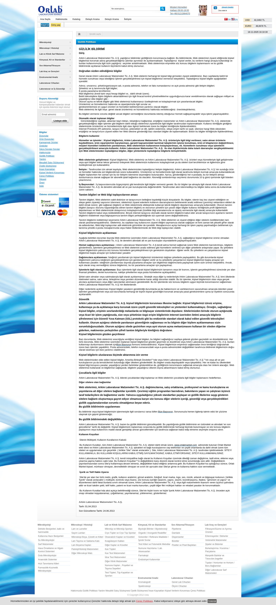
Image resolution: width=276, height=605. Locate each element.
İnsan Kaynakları (47, 169)
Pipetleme (176, 529)
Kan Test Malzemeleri (115, 553)
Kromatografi (144, 582)
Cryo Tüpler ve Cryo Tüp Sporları (120, 533)
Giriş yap (55, 25)
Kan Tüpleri (110, 549)
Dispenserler (178, 537)
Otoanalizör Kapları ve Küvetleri (120, 537)
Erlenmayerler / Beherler (216, 536)
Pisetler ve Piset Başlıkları (184, 545)
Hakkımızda (44, 152)
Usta (146, 595)
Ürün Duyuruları (46, 139)
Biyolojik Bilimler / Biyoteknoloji (152, 529)
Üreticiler (43, 146)
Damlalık (176, 533)
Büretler (175, 541)
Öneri (41, 182)
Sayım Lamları (78, 533)
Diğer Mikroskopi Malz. (82, 553)
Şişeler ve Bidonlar (214, 544)
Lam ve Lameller (79, 529)
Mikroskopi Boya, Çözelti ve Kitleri (87, 537)
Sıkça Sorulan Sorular (49, 149)
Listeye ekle (60, 120)
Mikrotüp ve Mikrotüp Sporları (119, 529)
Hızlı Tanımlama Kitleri (48, 563)
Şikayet (42, 179)
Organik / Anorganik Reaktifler (152, 533)
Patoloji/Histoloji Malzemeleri (84, 549)
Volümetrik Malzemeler (216, 540)
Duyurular (43, 136)
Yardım (42, 159)
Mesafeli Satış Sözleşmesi (51, 162)
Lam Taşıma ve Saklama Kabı (85, 541)
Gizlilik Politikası (46, 156)
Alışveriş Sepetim (227, 7)
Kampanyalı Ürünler (48, 142)
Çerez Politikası (46, 176)
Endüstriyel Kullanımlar (149, 559)
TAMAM (212, 601)
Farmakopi (143, 555)
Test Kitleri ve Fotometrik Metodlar (154, 544)
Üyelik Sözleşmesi (47, 166)
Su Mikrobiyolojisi (46, 540)
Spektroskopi (144, 586)
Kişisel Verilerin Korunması (51, 172)
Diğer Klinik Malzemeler (116, 561)
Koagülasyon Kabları (114, 541)
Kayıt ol (45, 25)
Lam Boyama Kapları (81, 545)
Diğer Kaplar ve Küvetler (116, 545)
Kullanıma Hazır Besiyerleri (51, 536)
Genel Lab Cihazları (181, 582)
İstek (41, 186)
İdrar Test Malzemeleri (115, 557)
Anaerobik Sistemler (47, 559)
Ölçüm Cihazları (179, 586)
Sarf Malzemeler (45, 544)
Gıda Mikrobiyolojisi (47, 555)
